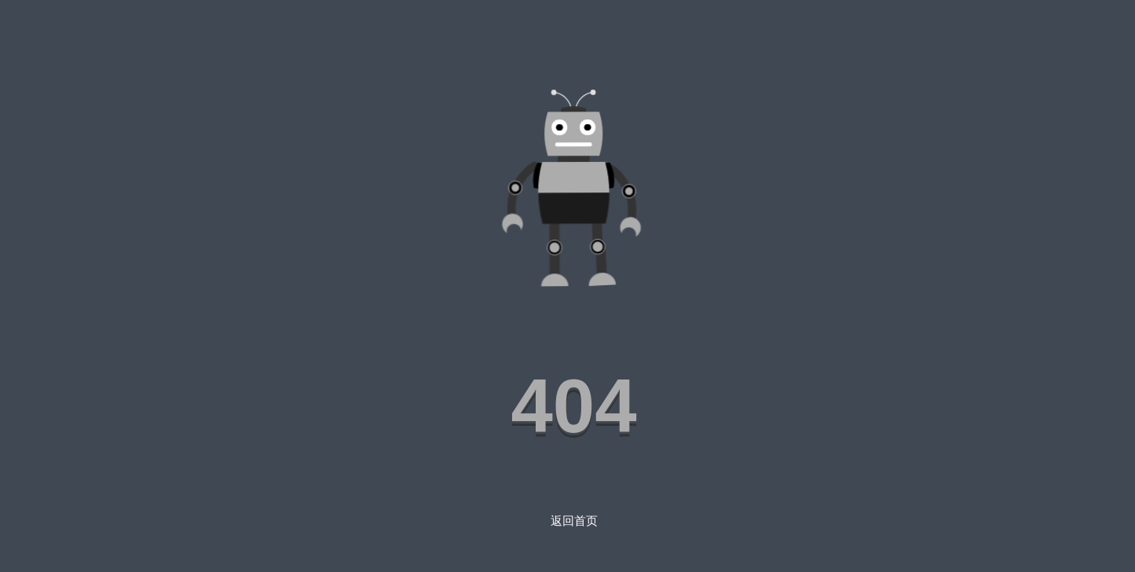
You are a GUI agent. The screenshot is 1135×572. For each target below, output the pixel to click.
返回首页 (574, 520)
